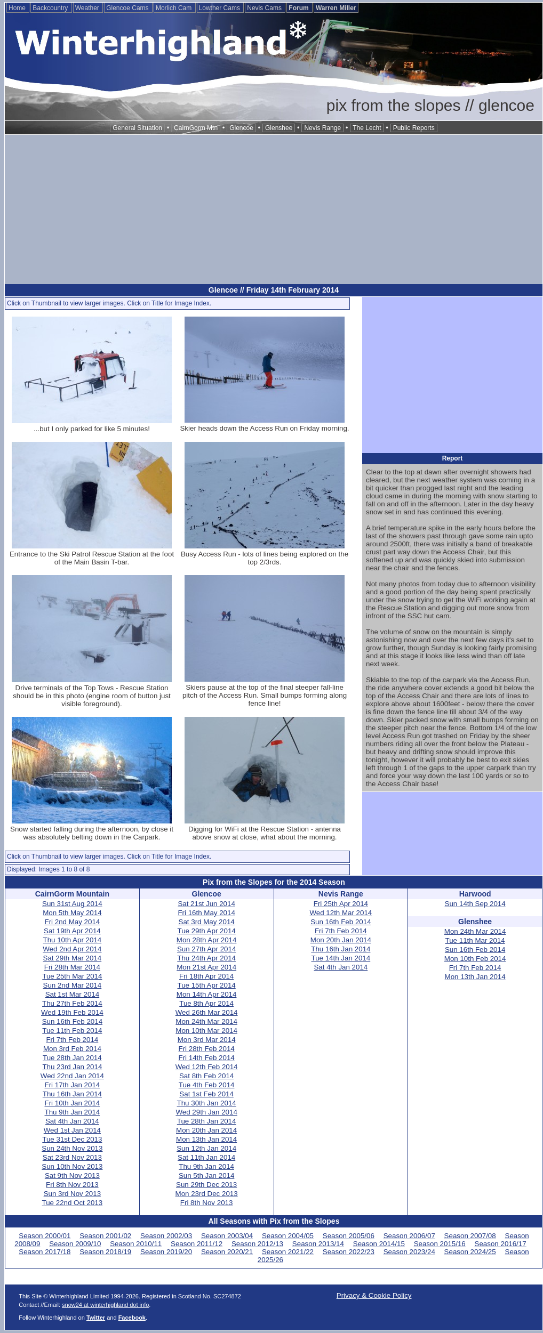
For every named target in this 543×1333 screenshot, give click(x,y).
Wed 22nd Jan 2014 (72, 1076)
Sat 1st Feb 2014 (206, 1094)
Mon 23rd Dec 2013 (206, 1194)
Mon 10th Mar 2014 (206, 1031)
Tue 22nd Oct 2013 (72, 1203)
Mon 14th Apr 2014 (207, 994)
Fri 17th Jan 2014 (72, 1085)
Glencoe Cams (128, 8)
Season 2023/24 (409, 1252)
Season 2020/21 (227, 1252)
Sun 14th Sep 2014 (475, 904)
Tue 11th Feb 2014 (72, 1031)
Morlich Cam (175, 8)
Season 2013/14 (318, 1244)
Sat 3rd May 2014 (207, 922)
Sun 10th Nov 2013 (72, 1166)
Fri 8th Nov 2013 (72, 1185)
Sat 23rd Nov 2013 (72, 1157)
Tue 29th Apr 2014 (207, 931)
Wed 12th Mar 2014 (340, 913)
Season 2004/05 (288, 1236)
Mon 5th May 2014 (72, 913)
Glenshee (278, 128)
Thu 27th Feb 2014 (72, 1003)
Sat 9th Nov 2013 (72, 1175)
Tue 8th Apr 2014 (206, 1003)
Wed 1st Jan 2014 (72, 1130)
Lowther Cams (220, 8)
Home (18, 8)
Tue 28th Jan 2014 (72, 1058)
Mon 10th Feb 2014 (475, 959)
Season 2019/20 (166, 1252)
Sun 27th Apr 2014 (206, 949)
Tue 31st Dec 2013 (72, 1139)
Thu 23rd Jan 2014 (72, 1067)
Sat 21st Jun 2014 (206, 904)
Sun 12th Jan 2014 (206, 1148)
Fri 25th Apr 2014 (341, 904)
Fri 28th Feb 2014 (207, 1049)
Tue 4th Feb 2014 (207, 1085)
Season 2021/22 (288, 1252)
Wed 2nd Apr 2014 (72, 949)
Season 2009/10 (75, 1244)
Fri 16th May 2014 (206, 913)
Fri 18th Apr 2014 (206, 976)
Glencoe (241, 128)
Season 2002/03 (166, 1236)
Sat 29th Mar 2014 (72, 958)
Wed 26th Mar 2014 (206, 1012)
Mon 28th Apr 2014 (207, 940)
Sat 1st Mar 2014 (72, 994)
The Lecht (367, 128)
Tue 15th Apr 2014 (207, 985)
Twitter (95, 1317)
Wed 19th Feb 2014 (72, 1012)
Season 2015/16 (440, 1244)
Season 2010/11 (136, 1244)
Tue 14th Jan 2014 (341, 958)
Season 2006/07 (409, 1236)
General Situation (137, 128)
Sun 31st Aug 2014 (72, 904)
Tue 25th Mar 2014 (72, 976)
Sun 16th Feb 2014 (72, 1021)
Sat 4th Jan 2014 (72, 1121)
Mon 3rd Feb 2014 (72, 1049)
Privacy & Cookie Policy (374, 1295)
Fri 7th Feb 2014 (72, 1040)
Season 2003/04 (227, 1236)
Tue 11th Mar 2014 (475, 940)
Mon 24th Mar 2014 (206, 1021)
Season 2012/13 (257, 1244)
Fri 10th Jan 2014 (72, 1103)
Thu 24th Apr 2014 (206, 958)
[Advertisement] (273, 209)
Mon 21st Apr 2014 (206, 967)
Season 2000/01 (44, 1236)
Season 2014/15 (379, 1244)
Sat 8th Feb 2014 (206, 1076)
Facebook (132, 1317)
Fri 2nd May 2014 (72, 922)
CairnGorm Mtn (196, 128)
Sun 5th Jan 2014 (207, 1175)
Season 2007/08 (470, 1236)
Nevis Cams (265, 8)
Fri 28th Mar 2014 (72, 967)
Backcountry (51, 8)
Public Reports (414, 128)
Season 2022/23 (348, 1252)
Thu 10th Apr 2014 (72, 940)
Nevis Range (322, 128)
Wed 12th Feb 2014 (206, 1067)
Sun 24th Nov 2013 (72, 1148)
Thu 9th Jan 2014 (72, 1112)
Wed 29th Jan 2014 (206, 1112)
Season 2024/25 (470, 1252)
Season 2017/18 (44, 1252)
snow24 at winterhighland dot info (105, 1305)
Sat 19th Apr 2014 (72, 931)
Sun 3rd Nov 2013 (72, 1194)
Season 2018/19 (105, 1252)
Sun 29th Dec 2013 (206, 1185)
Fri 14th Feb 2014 (207, 1058)
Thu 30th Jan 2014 (206, 1103)
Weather (88, 8)
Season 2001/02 (105, 1236)
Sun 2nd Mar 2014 (72, 985)
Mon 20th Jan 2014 (206, 1130)
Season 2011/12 (196, 1244)
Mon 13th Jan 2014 (206, 1139)
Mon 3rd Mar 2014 (207, 1040)
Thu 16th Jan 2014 (72, 1094)
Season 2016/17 (500, 1244)
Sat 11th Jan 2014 (206, 1157)
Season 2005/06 (348, 1236)
